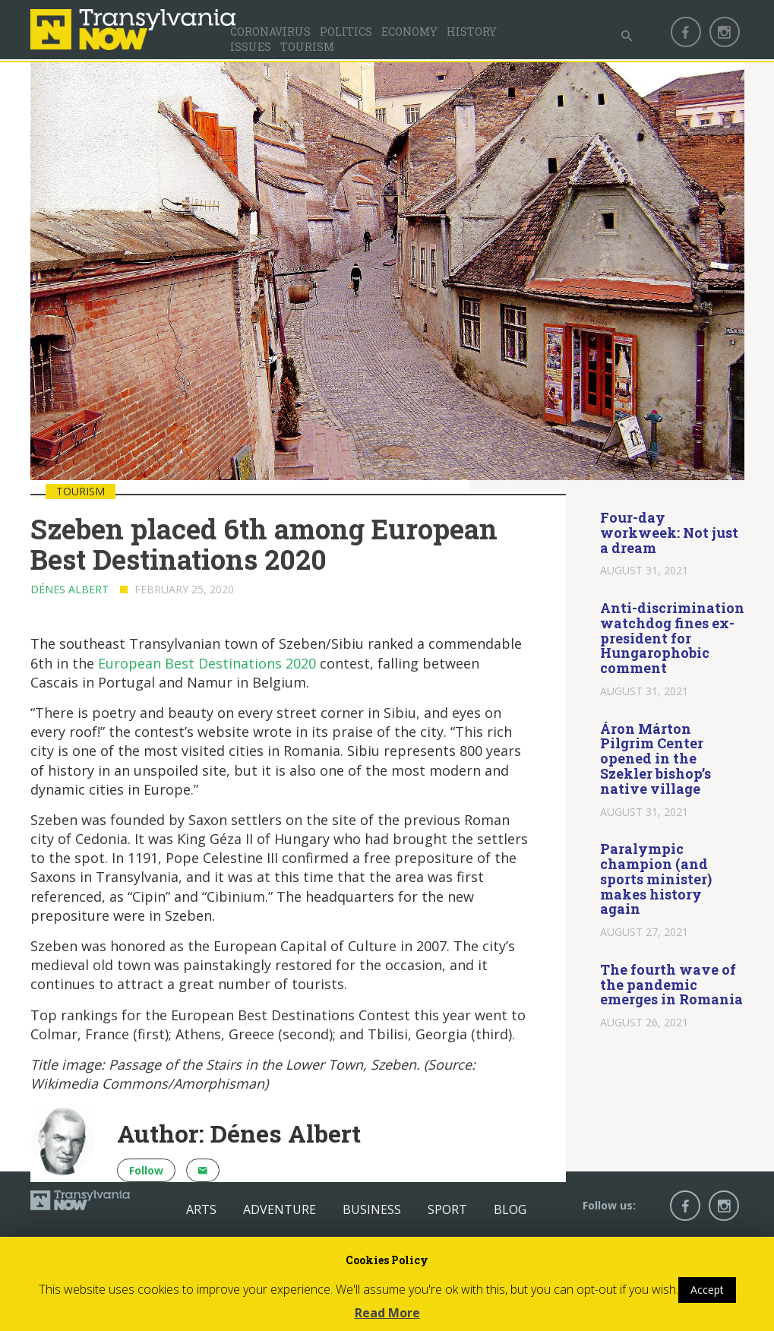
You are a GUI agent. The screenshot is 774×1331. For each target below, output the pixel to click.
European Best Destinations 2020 (207, 663)
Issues (250, 47)
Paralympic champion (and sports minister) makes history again (656, 878)
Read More (387, 1312)
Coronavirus (270, 31)
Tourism (307, 47)
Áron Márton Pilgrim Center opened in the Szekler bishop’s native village (655, 758)
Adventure (279, 1209)
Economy (409, 31)
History (472, 31)
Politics (346, 31)
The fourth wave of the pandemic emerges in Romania (671, 984)
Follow (146, 1170)
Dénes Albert (69, 589)
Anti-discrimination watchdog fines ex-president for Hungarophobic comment (672, 638)
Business (372, 1209)
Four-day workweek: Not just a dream (669, 532)
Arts (201, 1209)
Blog (510, 1209)
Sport (447, 1209)
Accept (707, 1289)
